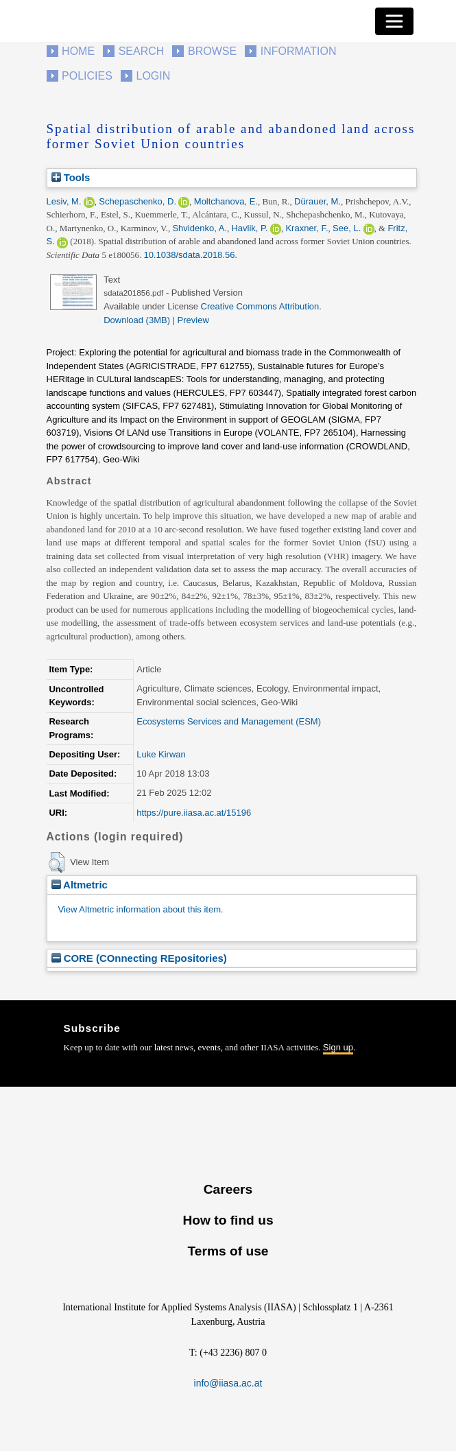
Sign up (338, 1047)
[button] (56, 862)
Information (299, 51)
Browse (212, 51)
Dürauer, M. (317, 201)
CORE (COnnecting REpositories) (139, 958)
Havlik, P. (249, 228)
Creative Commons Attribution (260, 306)
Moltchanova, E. (226, 201)
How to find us (227, 1220)
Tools (71, 177)
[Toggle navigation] (394, 21)
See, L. (347, 228)
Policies (87, 76)
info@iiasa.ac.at (228, 1383)
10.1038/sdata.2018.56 (189, 255)
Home (78, 51)
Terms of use (227, 1251)
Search (142, 51)
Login (153, 76)
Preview (193, 320)
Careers (228, 1189)
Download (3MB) (137, 320)
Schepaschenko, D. (137, 201)
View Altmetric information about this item (139, 909)
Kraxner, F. (306, 228)
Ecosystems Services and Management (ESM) (228, 721)
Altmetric (79, 884)
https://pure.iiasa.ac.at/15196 (193, 812)
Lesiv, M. (64, 201)
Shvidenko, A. (199, 228)
